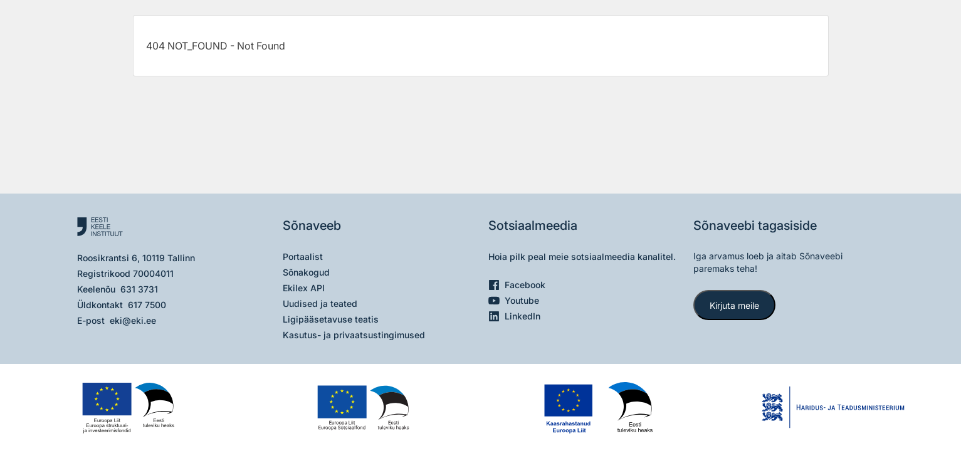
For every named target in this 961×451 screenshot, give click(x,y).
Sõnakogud (306, 272)
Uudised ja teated (320, 303)
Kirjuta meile (734, 305)
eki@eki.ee (133, 320)
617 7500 (147, 304)
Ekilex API (304, 288)
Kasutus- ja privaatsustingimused (354, 334)
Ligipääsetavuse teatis (331, 319)
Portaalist (303, 256)
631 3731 (139, 289)
